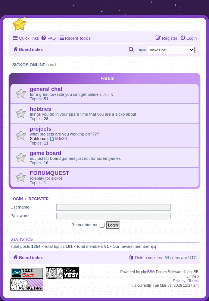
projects (41, 129)
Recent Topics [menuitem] (74, 37)
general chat (46, 89)
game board (45, 153)
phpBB (146, 272)
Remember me (87, 225)
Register (39, 199)
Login (16, 199)
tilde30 (58, 138)
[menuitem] (48, 38)
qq (153, 246)
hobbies (40, 109)
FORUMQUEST (49, 173)
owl (52, 64)
